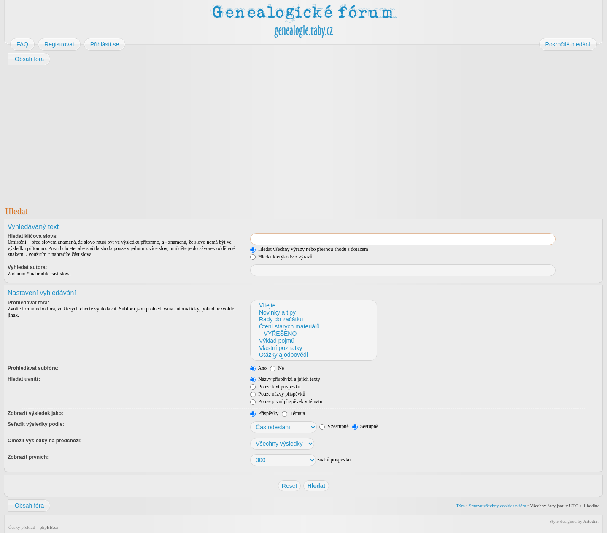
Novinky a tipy (313, 312)
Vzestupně (333, 426)
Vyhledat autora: (27, 267)
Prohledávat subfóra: (33, 368)
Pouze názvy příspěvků (277, 394)
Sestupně (365, 426)
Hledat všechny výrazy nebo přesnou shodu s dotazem (309, 249)
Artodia (590, 521)
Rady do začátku (313, 319)
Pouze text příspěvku (275, 387)
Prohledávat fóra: (28, 303)
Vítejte (313, 305)
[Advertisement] (258, 134)
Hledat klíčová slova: (33, 236)
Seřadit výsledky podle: (36, 424)
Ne (277, 368)
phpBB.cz (49, 527)
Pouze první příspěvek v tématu (286, 401)
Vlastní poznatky (313, 348)
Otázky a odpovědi (313, 354)
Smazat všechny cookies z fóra (497, 505)
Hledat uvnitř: (24, 379)
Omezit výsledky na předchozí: (44, 441)
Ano (258, 368)
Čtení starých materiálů (313, 326)
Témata (293, 413)
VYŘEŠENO (313, 333)
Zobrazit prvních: (28, 457)
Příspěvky (264, 413)
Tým (460, 505)
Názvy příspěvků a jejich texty (285, 379)
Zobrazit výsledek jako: (35, 413)
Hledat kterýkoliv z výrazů (281, 257)
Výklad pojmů (313, 341)
